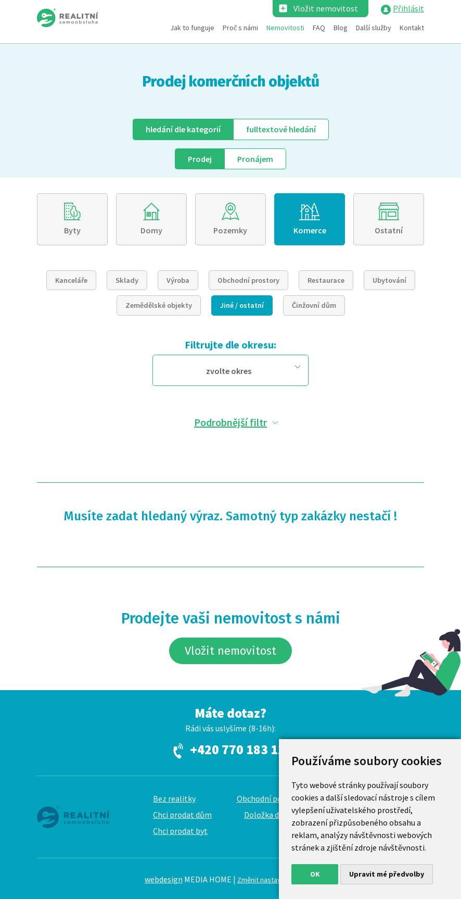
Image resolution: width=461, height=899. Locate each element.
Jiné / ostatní (242, 305)
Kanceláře (71, 280)
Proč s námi (240, 27)
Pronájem (255, 159)
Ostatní (389, 230)
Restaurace (326, 280)
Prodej (200, 159)
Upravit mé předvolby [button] (386, 874)
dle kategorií (183, 129)
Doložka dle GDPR (276, 814)
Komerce (309, 230)
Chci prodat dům (182, 814)
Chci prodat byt (180, 831)
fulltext (281, 129)
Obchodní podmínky (272, 798)
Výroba (178, 280)
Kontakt (412, 27)
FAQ (319, 27)
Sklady (127, 280)
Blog (341, 27)
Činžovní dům (314, 305)
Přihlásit (408, 8)
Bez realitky (174, 798)
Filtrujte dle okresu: (230, 344)
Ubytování (389, 280)
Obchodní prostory (248, 280)
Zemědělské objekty (158, 305)
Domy (151, 230)
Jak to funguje (192, 27)
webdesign (164, 879)
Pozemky (230, 230)
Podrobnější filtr (230, 422)
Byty (72, 230)
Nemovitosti (285, 27)
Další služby (373, 27)
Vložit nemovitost (325, 8)
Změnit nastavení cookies (277, 879)
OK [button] (315, 874)
